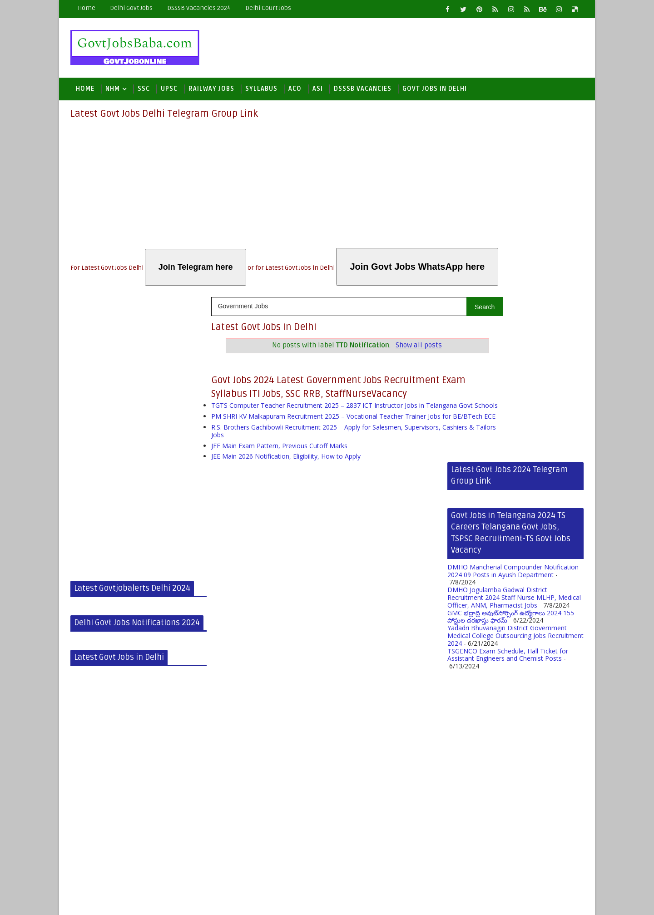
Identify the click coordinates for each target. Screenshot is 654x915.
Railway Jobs (211, 91)
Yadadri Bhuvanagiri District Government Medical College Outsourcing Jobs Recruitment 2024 (515, 471)
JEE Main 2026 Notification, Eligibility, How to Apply (286, 479)
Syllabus (261, 91)
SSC (144, 91)
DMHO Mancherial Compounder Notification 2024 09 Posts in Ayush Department (513, 406)
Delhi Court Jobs (268, 8)
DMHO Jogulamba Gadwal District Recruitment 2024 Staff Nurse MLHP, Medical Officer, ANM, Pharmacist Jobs (514, 432)
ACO (295, 91)
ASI (317, 91)
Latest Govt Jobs (129, 901)
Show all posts (389, 347)
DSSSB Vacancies (362, 91)
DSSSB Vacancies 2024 (199, 8)
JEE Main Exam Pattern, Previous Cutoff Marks (279, 469)
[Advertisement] (327, 186)
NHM (112, 91)
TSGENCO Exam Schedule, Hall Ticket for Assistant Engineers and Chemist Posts (507, 489)
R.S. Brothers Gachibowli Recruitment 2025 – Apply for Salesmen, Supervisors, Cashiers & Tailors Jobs (326, 454)
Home (86, 8)
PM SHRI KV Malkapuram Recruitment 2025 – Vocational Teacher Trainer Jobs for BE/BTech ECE (326, 436)
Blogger (216, 901)
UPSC (169, 91)
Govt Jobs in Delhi (434, 91)
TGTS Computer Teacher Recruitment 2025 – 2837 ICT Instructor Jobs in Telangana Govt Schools (317, 418)
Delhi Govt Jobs (131, 8)
